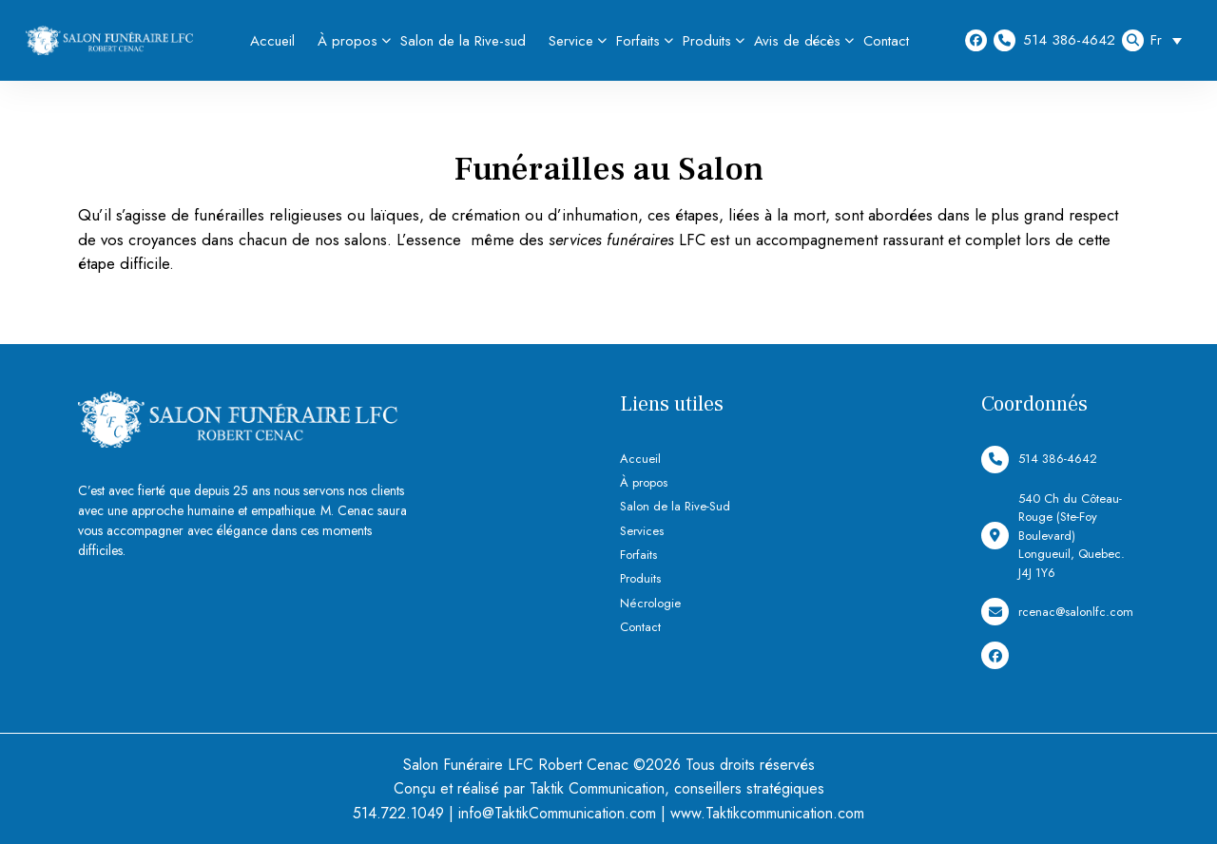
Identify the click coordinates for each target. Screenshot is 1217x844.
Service (571, 40)
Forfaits (638, 40)
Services (642, 531)
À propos (347, 40)
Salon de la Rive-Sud (675, 506)
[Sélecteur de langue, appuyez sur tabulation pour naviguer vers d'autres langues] (1170, 40)
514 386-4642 (1054, 40)
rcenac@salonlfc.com (1057, 611)
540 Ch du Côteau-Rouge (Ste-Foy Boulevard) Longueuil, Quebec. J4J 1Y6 (1053, 535)
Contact (886, 40)
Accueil (272, 40)
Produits (707, 40)
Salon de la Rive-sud (463, 40)
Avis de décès (797, 40)
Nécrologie (650, 603)
